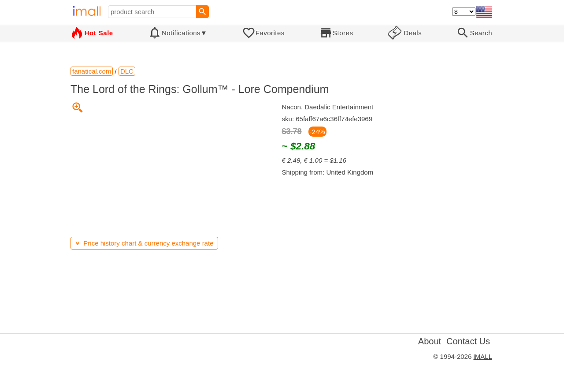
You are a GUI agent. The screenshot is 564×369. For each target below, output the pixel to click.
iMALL (482, 356)
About (429, 341)
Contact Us (468, 341)
